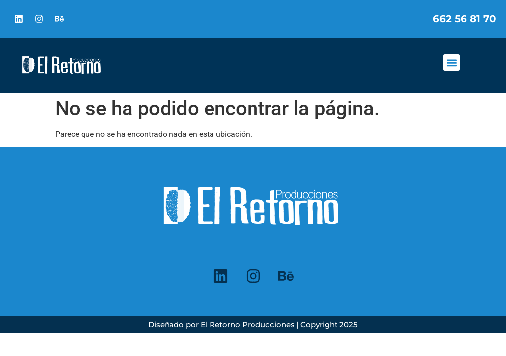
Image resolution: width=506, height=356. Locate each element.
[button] (451, 62)
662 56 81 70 (464, 19)
